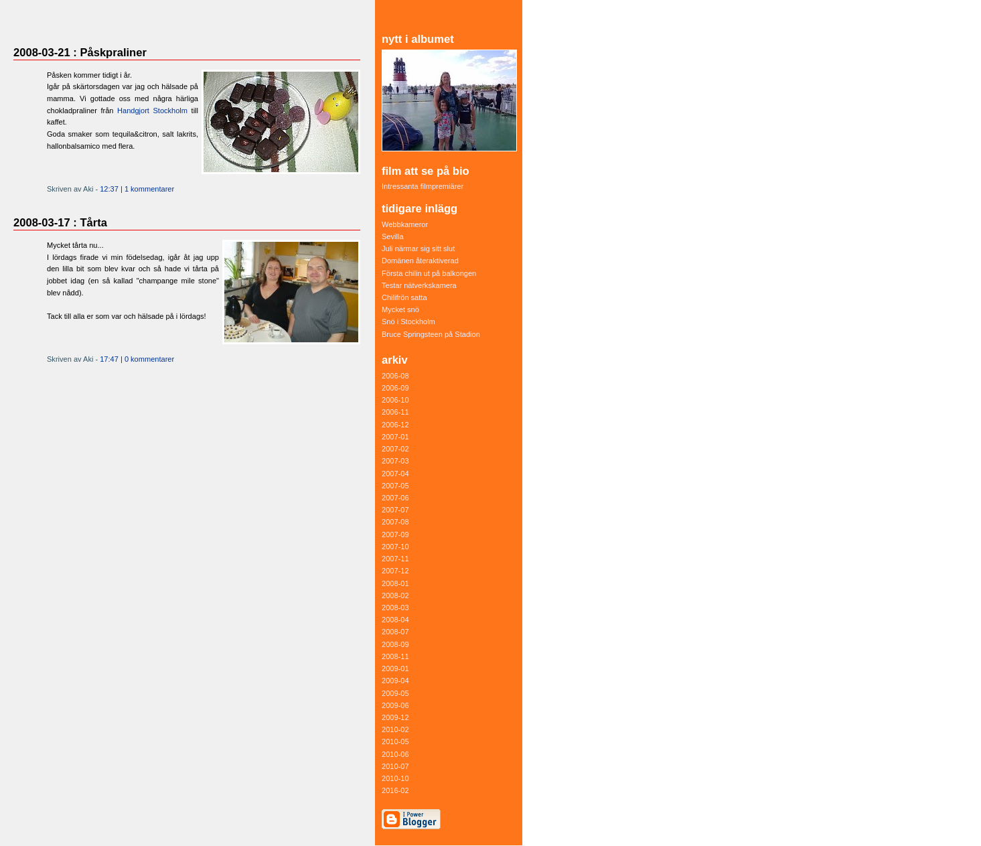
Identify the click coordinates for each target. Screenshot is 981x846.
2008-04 (395, 620)
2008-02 (395, 595)
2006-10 (395, 400)
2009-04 (395, 681)
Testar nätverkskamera (419, 285)
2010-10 (395, 778)
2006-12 (395, 425)
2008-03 (395, 608)
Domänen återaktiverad (420, 261)
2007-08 (395, 522)
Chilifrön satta (404, 297)
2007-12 (395, 571)
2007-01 (395, 437)
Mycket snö (400, 309)
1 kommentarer (149, 189)
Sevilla (393, 236)
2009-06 (395, 705)
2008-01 (395, 583)
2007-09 (395, 535)
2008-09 (395, 644)
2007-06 (395, 498)
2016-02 (395, 790)
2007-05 (395, 486)
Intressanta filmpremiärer (422, 186)
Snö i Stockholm (408, 322)
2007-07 (395, 510)
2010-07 (395, 766)
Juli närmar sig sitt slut (418, 248)
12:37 (109, 189)
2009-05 (395, 693)
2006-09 (395, 388)
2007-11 (395, 559)
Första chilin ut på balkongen (429, 273)
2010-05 (395, 741)
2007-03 (395, 461)
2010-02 (395, 729)
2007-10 (395, 547)
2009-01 (395, 668)
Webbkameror (405, 224)
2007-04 (395, 474)
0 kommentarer (149, 359)
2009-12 (395, 717)
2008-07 (395, 632)
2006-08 (395, 376)
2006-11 (395, 412)
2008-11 (395, 656)
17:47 (109, 359)
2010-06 (395, 754)
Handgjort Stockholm (152, 111)
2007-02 (395, 449)
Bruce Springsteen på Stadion (431, 334)
